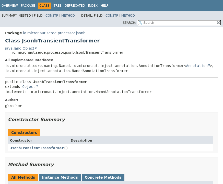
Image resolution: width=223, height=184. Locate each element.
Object (28, 87)
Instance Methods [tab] (60, 177)
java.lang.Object (19, 48)
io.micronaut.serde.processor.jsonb (54, 33)
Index (93, 5)
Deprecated (75, 5)
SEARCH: (129, 23)
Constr (51, 15)
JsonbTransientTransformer (37, 148)
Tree (58, 5)
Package (28, 5)
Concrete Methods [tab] (103, 177)
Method (68, 15)
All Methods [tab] (23, 177)
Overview (10, 5)
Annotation (197, 66)
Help (105, 5)
